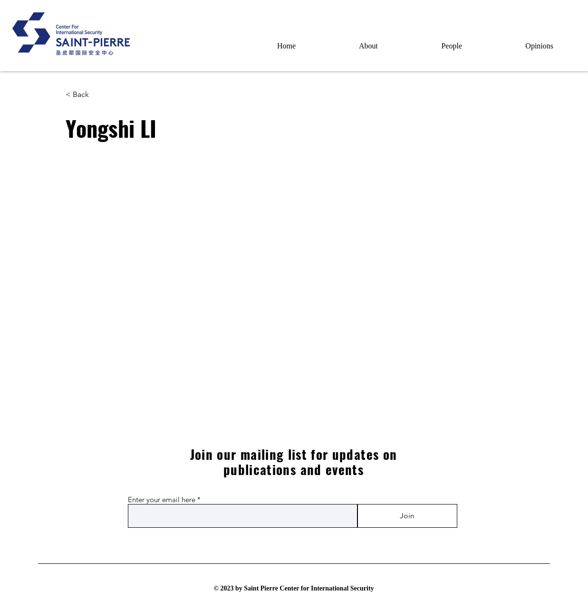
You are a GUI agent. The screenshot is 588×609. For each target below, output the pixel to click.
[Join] (407, 516)
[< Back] (84, 95)
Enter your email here (161, 499)
